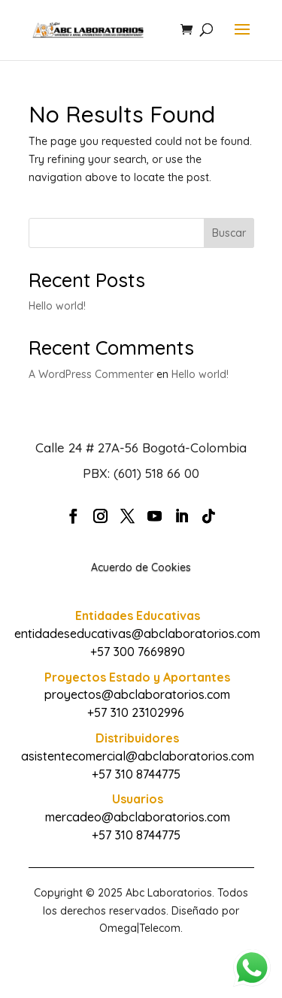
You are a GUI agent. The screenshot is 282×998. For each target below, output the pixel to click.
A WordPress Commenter (91, 374)
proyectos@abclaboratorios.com (137, 694)
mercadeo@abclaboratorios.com (137, 816)
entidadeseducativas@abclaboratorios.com (137, 633)
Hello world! (57, 306)
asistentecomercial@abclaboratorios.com (137, 756)
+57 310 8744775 (136, 774)
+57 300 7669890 (137, 651)
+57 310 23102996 (135, 712)
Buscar (229, 233)
